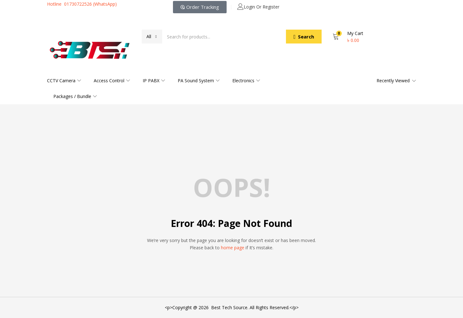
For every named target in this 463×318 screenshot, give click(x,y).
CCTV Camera (64, 81)
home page (232, 248)
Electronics (246, 81)
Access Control (112, 81)
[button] (152, 36)
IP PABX (154, 81)
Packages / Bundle (75, 96)
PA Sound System (199, 81)
